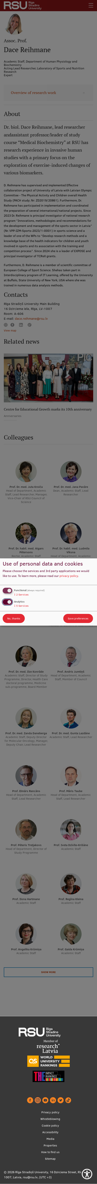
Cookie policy (50, 1126)
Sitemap (50, 1159)
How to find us (50, 1152)
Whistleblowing (50, 1119)
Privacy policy (50, 1112)
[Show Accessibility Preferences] (87, 1174)
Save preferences (78, 618)
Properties (50, 1145)
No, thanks (13, 618)
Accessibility (50, 1132)
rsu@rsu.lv (30, 1177)
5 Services (21, 606)
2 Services (21, 594)
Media (50, 1139)
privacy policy (68, 576)
